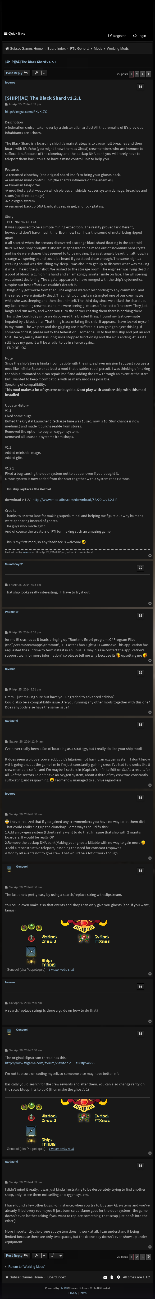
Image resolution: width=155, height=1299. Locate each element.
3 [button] (143, 75)
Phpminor (12, 612)
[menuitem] (139, 37)
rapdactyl (11, 721)
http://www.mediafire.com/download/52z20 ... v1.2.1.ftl (75, 500)
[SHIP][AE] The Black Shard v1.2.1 (30, 62)
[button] (148, 75)
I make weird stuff (61, 970)
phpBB (64, 1289)
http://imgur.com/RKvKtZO (26, 112)
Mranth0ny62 (14, 564)
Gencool (22, 867)
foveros (10, 83)
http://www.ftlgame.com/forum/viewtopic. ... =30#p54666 (49, 1063)
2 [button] (137, 75)
